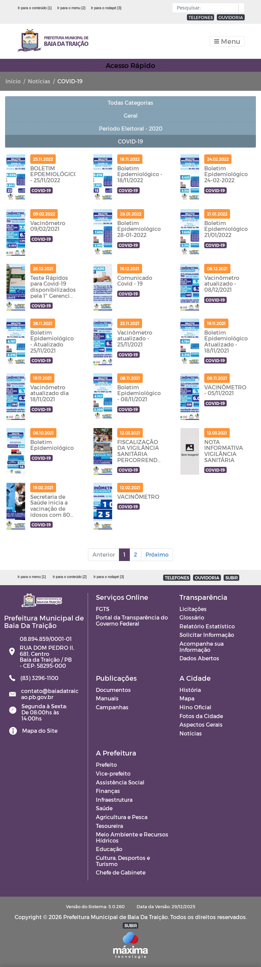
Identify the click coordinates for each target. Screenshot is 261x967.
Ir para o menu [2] (71, 8)
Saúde (104, 808)
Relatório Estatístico (207, 626)
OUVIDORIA (231, 17)
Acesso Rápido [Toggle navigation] (130, 65)
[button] (239, 8)
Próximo (157, 554)
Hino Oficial (195, 707)
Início (13, 81)
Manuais (107, 698)
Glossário (191, 617)
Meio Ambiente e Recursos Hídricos (132, 837)
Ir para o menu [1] (32, 577)
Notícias (39, 81)
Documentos (113, 689)
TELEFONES (201, 17)
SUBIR (231, 577)
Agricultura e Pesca (121, 817)
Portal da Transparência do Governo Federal (132, 620)
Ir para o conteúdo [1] (35, 8)
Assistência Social (120, 782)
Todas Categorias (130, 102)
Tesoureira (109, 825)
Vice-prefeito (113, 773)
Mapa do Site (39, 730)
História (190, 689)
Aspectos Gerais (201, 724)
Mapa (186, 698)
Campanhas (112, 707)
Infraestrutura (114, 799)
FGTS (102, 609)
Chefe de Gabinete (120, 872)
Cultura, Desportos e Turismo (123, 860)
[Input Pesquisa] (206, 7)
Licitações (193, 609)
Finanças (108, 790)
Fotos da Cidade (201, 716)
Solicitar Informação (206, 634)
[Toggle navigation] (227, 41)
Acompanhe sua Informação (201, 646)
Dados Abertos (199, 658)
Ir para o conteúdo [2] (70, 577)
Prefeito (106, 764)
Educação (109, 849)
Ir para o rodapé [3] (106, 8)
